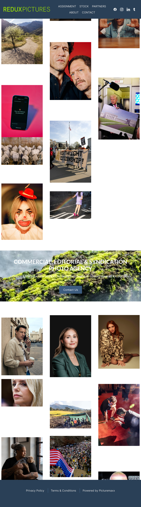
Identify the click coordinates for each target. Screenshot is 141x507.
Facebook (115, 9)
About (74, 12)
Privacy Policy (35, 490)
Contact (88, 12)
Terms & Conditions (63, 490)
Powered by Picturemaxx (99, 490)
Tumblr (134, 9)
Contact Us (70, 294)
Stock (84, 6)
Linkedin (128, 9)
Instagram (121, 9)
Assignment (67, 6)
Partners (99, 6)
